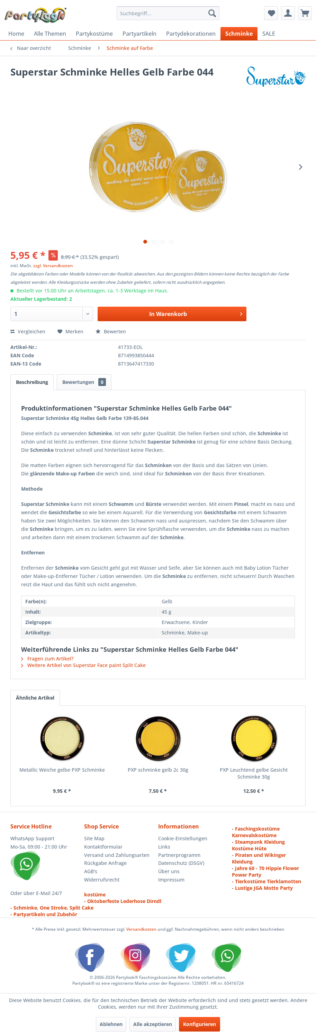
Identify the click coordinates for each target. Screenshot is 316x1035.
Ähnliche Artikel (35, 697)
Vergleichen (27, 331)
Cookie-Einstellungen (182, 838)
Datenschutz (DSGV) (181, 863)
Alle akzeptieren (152, 1024)
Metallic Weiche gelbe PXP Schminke (62, 769)
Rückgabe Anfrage (105, 863)
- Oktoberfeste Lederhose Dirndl (122, 901)
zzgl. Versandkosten (53, 266)
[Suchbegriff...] (168, 13)
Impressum (171, 879)
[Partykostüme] (94, 33)
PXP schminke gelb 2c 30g (158, 769)
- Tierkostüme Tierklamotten (266, 881)
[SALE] (269, 33)
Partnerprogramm (179, 855)
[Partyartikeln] (139, 33)
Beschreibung (32, 382)
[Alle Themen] (50, 33)
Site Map (94, 838)
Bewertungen (84, 382)
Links (164, 846)
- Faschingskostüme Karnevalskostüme (256, 832)
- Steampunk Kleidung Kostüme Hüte (258, 845)
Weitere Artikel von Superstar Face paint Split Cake (83, 665)
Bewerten (111, 331)
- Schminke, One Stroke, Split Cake (51, 907)
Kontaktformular (103, 846)
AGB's (90, 871)
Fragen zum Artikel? (47, 658)
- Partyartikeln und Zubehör (43, 914)
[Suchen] (212, 13)
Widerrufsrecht (101, 879)
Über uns (169, 871)
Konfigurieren (199, 1024)
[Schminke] (239, 33)
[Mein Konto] (288, 13)
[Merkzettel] (271, 13)
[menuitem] (168, 13)
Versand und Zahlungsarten (117, 855)
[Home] (16, 33)
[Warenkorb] (305, 13)
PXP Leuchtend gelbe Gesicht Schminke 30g (254, 773)
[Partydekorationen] (190, 33)
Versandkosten (141, 929)
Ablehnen (111, 1024)
